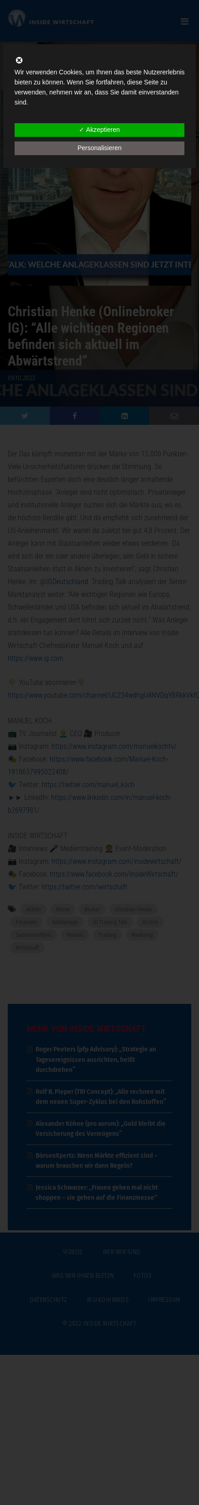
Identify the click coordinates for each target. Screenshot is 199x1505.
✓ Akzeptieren (99, 129)
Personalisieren (100, 148)
